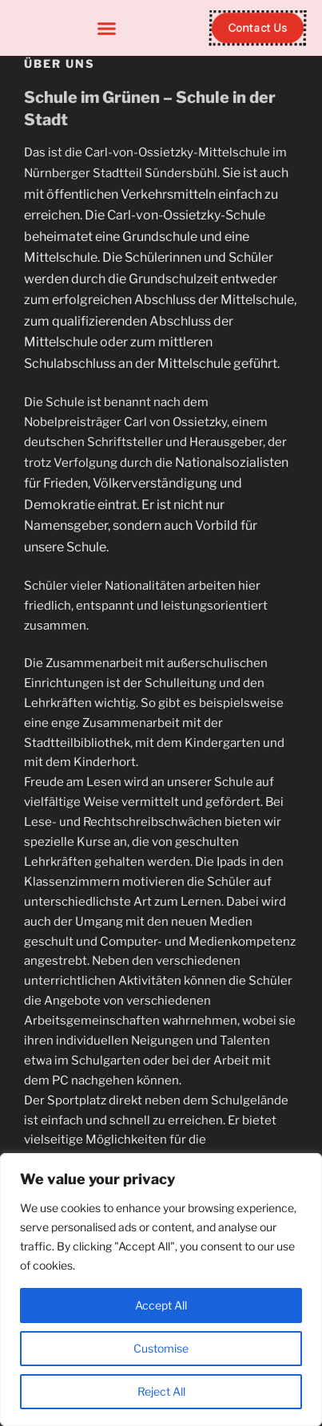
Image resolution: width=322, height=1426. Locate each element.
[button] (107, 28)
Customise (161, 1348)
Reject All (161, 1391)
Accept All (161, 1305)
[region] (161, 1289)
